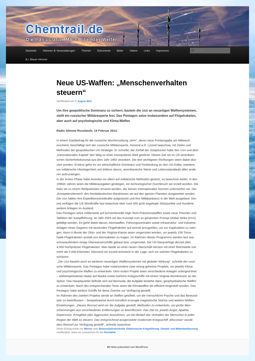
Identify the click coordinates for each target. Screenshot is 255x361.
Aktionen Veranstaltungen (59, 50)
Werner (88, 328)
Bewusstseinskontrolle (112, 328)
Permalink (110, 332)
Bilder (120, 50)
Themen (86, 50)
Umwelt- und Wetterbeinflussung (179, 328)
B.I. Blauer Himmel (36, 59)
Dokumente (103, 50)
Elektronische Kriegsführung (142, 328)
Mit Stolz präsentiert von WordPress (127, 347)
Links (147, 50)
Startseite (31, 50)
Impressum (162, 50)
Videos (134, 50)
